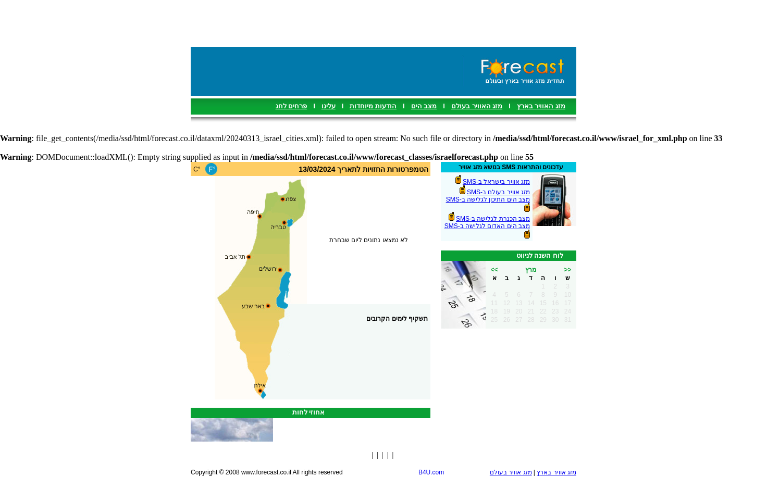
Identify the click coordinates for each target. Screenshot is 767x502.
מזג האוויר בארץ (541, 106)
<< (494, 269)
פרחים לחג (291, 106)
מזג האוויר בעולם (476, 106)
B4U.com (431, 472)
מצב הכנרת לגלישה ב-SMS (493, 218)
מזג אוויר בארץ (556, 472)
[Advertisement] (383, 23)
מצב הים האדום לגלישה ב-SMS (487, 226)
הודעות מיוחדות (373, 106)
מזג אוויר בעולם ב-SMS (498, 192)
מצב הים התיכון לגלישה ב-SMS (488, 199)
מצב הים (424, 106)
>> (567, 269)
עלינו (328, 106)
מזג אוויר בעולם (511, 472)
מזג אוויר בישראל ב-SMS (496, 181)
